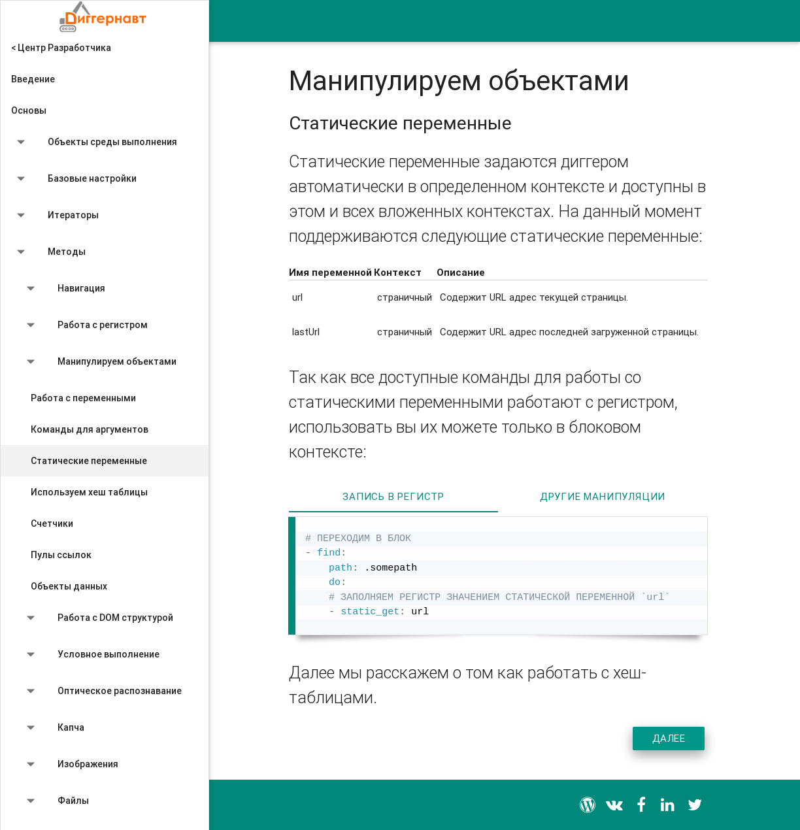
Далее (669, 738)
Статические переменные (89, 461)
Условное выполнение (90, 657)
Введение (33, 79)
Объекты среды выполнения (94, 144)
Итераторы (55, 217)
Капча (52, 730)
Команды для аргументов (89, 429)
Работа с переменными (83, 398)
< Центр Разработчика (61, 48)
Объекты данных (69, 586)
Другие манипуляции (602, 496)
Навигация (63, 291)
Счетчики (52, 523)
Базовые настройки (74, 181)
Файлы (55, 803)
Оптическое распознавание (101, 693)
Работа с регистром (84, 327)
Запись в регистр (393, 496)
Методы (48, 254)
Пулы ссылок (61, 555)
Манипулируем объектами (98, 364)
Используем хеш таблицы (89, 492)
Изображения (69, 766)
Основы (28, 110)
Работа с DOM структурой (97, 620)
